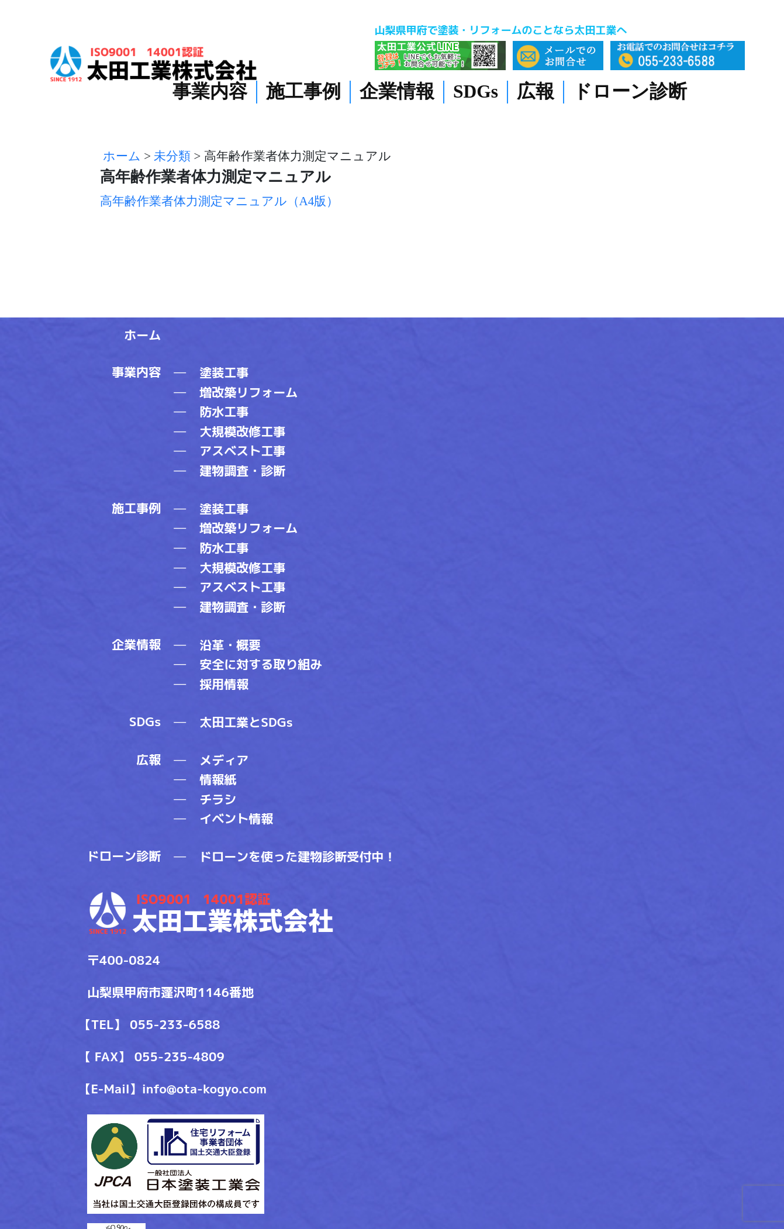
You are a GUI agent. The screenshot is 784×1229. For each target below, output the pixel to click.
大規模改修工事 (242, 431)
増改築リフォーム (248, 392)
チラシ (217, 799)
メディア (223, 760)
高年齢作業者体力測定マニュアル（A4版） (219, 201)
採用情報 (223, 684)
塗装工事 (223, 372)
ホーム (142, 335)
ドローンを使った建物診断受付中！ (297, 856)
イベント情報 (236, 818)
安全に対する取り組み (260, 664)
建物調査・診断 (242, 470)
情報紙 (217, 779)
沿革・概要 (230, 645)
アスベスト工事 (242, 451)
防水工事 (223, 411)
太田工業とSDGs (246, 722)
